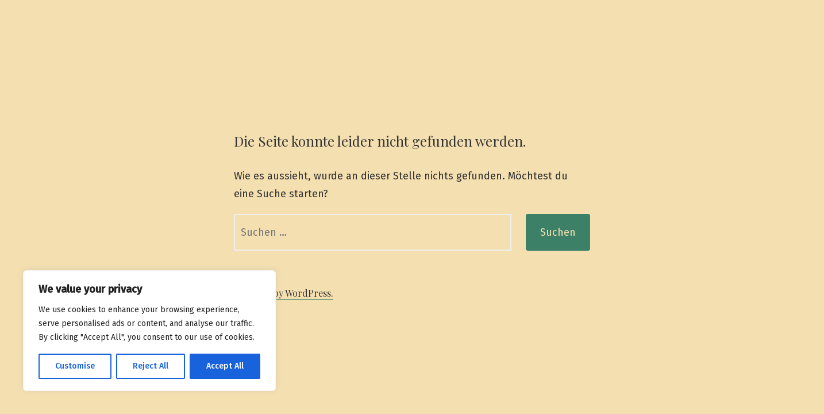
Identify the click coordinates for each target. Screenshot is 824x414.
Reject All (150, 366)
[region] (149, 330)
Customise (75, 366)
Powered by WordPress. (283, 293)
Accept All (225, 366)
